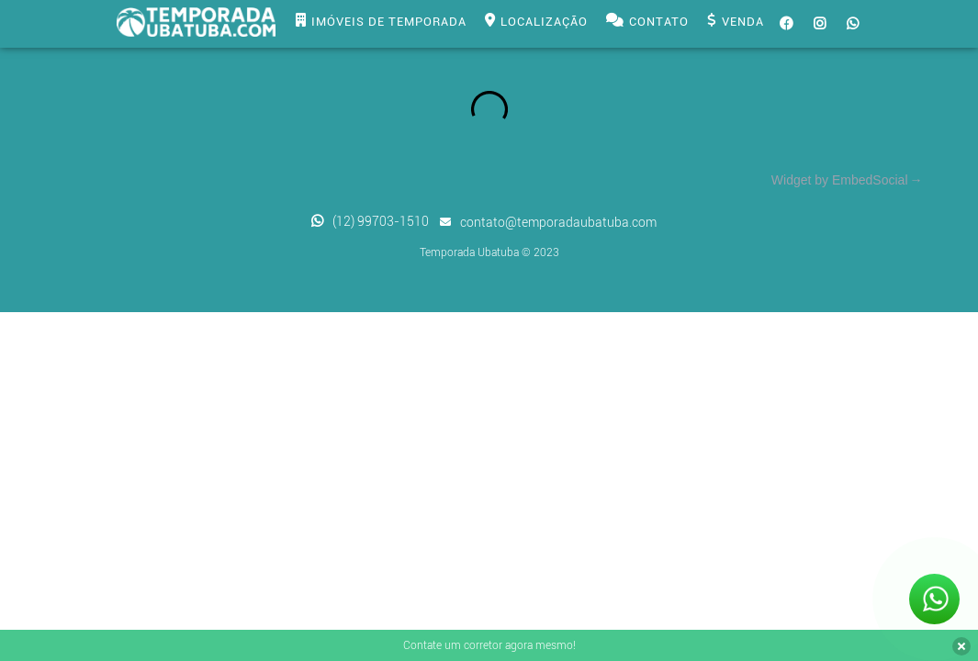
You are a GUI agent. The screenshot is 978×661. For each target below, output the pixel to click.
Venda (735, 21)
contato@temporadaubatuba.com (558, 222)
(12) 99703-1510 (380, 221)
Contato (647, 21)
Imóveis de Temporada (381, 21)
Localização (536, 21)
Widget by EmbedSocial (839, 180)
